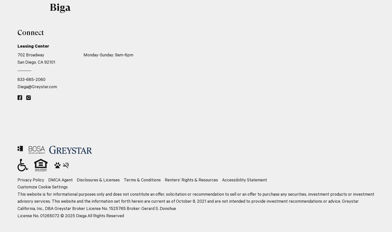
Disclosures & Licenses (98, 179)
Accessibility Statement (244, 179)
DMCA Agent (60, 179)
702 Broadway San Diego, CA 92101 (36, 58)
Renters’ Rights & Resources (191, 179)
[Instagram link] (28, 97)
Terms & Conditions (142, 179)
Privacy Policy (31, 179)
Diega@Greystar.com (37, 86)
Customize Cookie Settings (43, 186)
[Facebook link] (20, 97)
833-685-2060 (32, 79)
